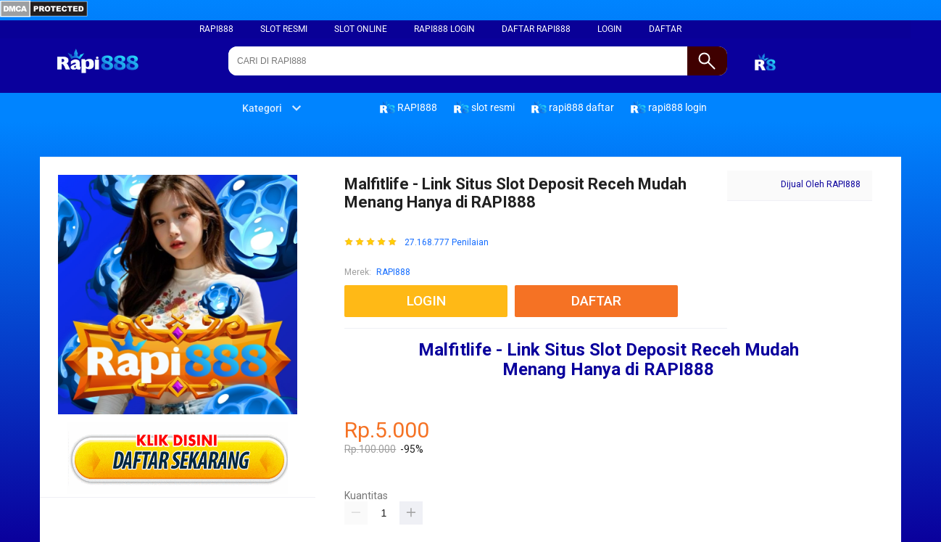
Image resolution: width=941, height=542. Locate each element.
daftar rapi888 (536, 29)
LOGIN (609, 29)
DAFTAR (665, 29)
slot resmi (283, 29)
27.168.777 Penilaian (447, 242)
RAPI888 (216, 29)
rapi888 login (444, 29)
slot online (360, 29)
